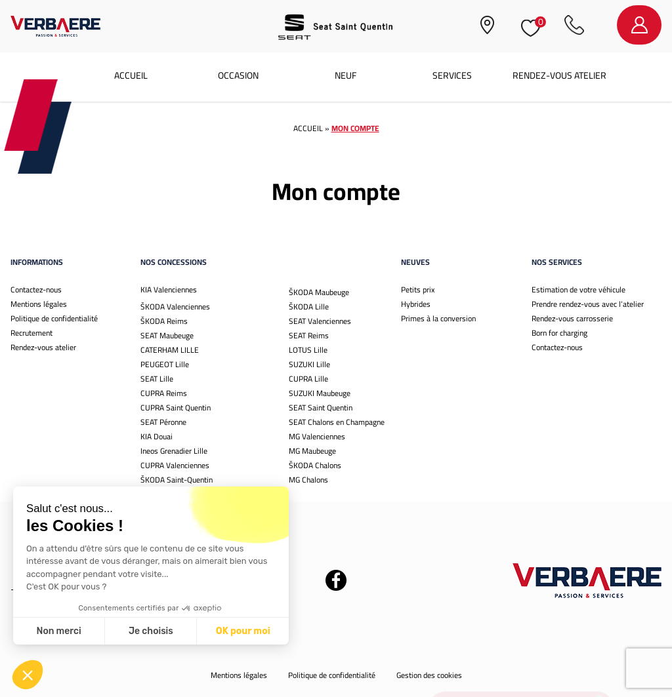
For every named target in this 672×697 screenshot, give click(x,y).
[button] (27, 674)
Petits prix (417, 289)
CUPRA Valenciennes (174, 465)
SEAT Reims (309, 335)
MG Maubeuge (312, 450)
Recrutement (31, 332)
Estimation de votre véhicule (578, 289)
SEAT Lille (156, 378)
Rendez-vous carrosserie (572, 318)
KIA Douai (156, 436)
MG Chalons (308, 479)
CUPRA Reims (163, 393)
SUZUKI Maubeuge (319, 393)
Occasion (238, 75)
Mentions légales (38, 303)
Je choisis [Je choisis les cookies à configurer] (54, 631)
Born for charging (559, 332)
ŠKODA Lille (309, 306)
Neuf (345, 75)
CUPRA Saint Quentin (175, 407)
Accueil (131, 75)
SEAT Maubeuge (167, 335)
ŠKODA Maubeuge (319, 292)
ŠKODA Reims (164, 321)
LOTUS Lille (308, 349)
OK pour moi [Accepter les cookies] (146, 631)
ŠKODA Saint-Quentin (176, 479)
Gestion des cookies (429, 675)
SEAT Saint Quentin (320, 407)
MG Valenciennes (317, 436)
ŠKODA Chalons (315, 465)
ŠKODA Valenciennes (175, 306)
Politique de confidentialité (54, 318)
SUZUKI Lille (309, 364)
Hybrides (415, 303)
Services (452, 75)
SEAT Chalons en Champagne (337, 421)
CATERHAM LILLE (169, 349)
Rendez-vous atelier (559, 75)
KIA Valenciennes (168, 289)
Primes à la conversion (438, 318)
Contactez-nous (36, 289)
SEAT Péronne (163, 421)
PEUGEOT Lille (164, 364)
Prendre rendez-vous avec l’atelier (588, 303)
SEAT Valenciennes (320, 321)
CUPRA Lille (308, 378)
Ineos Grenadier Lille (173, 450)
